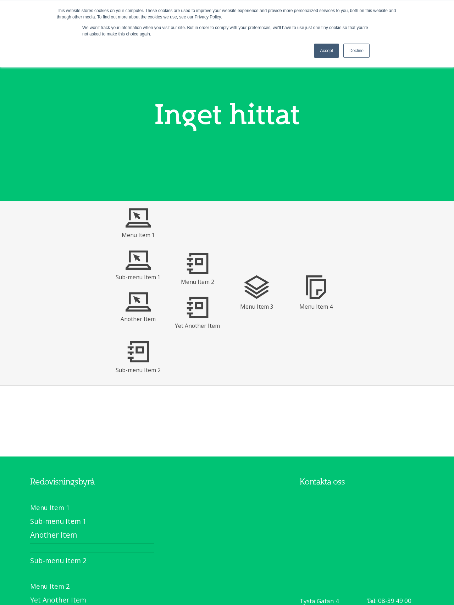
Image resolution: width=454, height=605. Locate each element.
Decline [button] (356, 50)
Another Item (138, 319)
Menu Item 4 (316, 306)
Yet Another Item (197, 326)
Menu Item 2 (197, 282)
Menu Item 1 (138, 235)
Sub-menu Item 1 (138, 277)
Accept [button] (326, 50)
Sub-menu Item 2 (138, 370)
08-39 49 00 (394, 600)
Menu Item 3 (256, 306)
